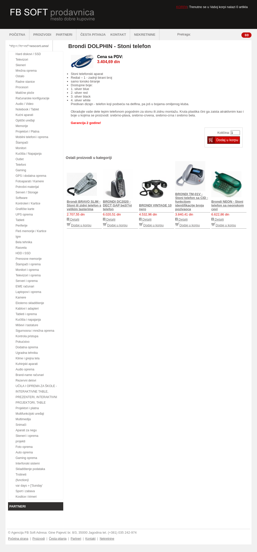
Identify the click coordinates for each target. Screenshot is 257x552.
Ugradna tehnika (27, 353)
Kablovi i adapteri (27, 308)
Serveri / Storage (27, 192)
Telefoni (21, 164)
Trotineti (21, 474)
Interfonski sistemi (28, 463)
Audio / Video (24, 104)
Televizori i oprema (28, 275)
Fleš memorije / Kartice (31, 231)
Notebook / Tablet (27, 109)
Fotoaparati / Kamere (30, 181)
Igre (18, 236)
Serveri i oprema (27, 281)
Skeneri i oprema (27, 436)
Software (21, 198)
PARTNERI (66, 34)
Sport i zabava (25, 491)
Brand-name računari (30, 375)
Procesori (22, 87)
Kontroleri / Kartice (28, 203)
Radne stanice (25, 81)
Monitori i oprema (27, 270)
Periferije (21, 225)
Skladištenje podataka (30, 469)
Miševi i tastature (27, 325)
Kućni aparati (24, 115)
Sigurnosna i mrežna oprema (35, 330)
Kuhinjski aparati (27, 364)
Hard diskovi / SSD (28, 54)
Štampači (22, 142)
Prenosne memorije (29, 259)
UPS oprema (24, 214)
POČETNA (19, 34)
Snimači (21, 425)
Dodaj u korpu (79, 225)
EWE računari (25, 286)
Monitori (21, 148)
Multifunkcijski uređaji (30, 413)
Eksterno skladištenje (30, 303)
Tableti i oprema (26, 314)
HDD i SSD (23, 253)
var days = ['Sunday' (29, 485)
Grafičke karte (25, 209)
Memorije (22, 126)
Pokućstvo (22, 342)
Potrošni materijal (27, 187)
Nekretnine (107, 538)
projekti (20, 441)
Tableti (20, 220)
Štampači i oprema (28, 264)
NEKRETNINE (147, 34)
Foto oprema (24, 447)
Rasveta (21, 247)
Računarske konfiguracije (32, 98)
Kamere (21, 297)
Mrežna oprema (26, 70)
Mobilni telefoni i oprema (32, 137)
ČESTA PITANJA (93, 34)
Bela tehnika (24, 242)
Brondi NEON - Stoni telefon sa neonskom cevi (227, 205)
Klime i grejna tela (27, 358)
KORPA (181, 7)
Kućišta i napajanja (28, 319)
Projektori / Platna (27, 131)
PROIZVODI (42, 34)
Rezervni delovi (26, 380)
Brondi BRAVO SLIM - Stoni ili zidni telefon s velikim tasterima (84, 205)
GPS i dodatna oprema (31, 176)
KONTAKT (120, 34)
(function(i (22, 480)
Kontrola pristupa (27, 336)
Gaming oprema (26, 458)
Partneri (76, 538)
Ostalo (20, 76)
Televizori (22, 59)
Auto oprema (24, 452)
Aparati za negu (26, 430)
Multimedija (23, 419)
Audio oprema (25, 369)
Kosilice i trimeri (26, 496)
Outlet (20, 159)
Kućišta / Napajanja (28, 153)
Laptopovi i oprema (28, 292)
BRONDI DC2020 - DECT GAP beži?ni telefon (117, 205)
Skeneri (21, 65)
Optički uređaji (25, 120)
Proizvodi (38, 538)
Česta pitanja (58, 538)
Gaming (21, 170)
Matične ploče (25, 93)
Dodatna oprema (27, 347)
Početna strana (18, 538)
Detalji (73, 219)
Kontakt (90, 538)
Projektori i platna (27, 408)
